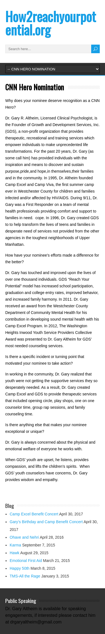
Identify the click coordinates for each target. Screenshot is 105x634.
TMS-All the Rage (25, 576)
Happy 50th (20, 568)
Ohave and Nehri (24, 537)
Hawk (14, 553)
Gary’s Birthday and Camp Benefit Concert (46, 522)
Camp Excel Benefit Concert (34, 514)
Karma (15, 545)
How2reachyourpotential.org (50, 22)
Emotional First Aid (26, 560)
